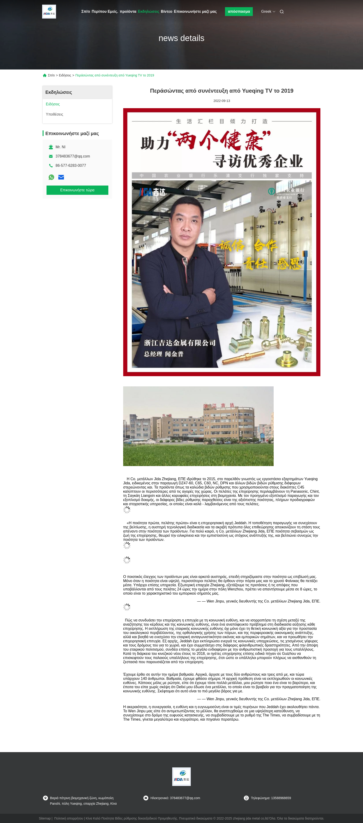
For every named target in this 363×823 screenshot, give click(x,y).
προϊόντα (128, 11)
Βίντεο (166, 11)
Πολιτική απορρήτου (68, 818)
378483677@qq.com (73, 156)
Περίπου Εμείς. (105, 11)
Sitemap (45, 818)
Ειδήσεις (65, 75)
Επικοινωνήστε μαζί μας (195, 11)
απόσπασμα (239, 11)
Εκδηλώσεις (148, 11)
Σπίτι (85, 11)
